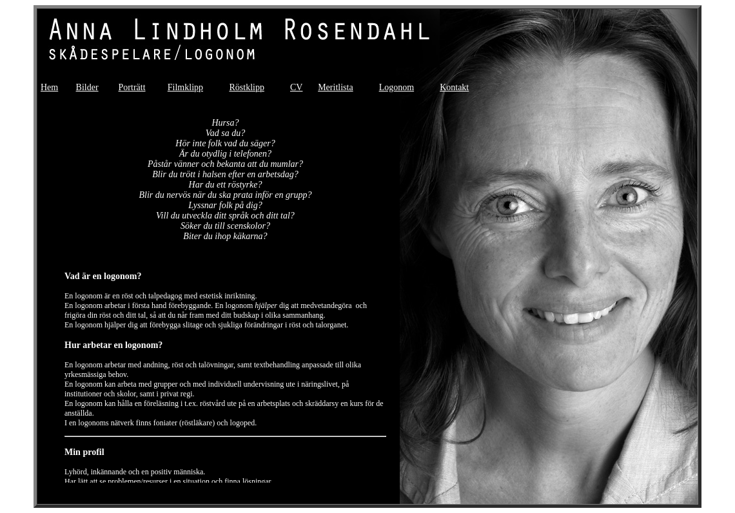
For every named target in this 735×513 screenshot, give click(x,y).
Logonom (396, 87)
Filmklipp (185, 87)
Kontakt (454, 87)
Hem (49, 87)
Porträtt (132, 87)
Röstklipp (246, 87)
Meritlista (335, 87)
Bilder (87, 87)
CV (296, 87)
